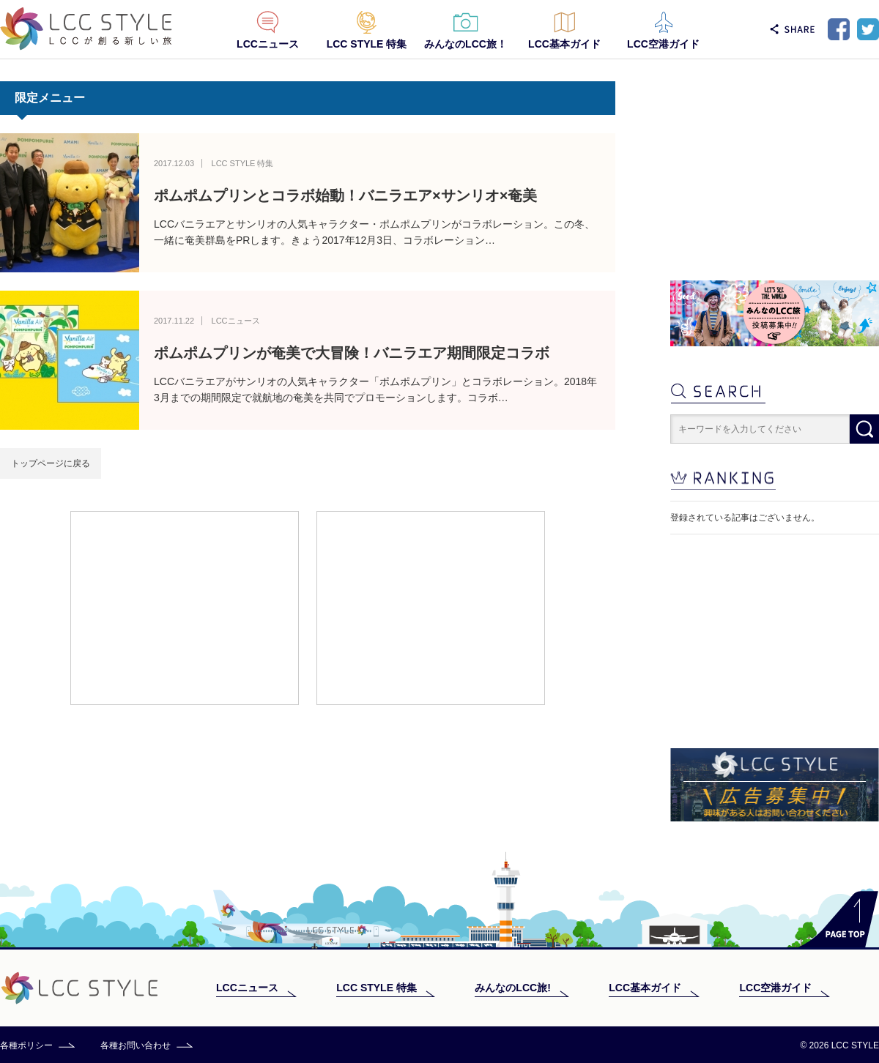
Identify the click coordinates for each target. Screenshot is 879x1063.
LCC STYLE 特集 (367, 44)
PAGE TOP (838, 919)
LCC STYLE (86, 29)
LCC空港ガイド (663, 44)
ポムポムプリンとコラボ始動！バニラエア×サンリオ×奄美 (345, 195)
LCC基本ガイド (564, 44)
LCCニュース (268, 44)
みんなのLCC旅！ (465, 44)
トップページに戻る (50, 463)
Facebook (839, 29)
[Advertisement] (184, 606)
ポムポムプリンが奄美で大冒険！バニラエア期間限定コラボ (351, 353)
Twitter (868, 29)
